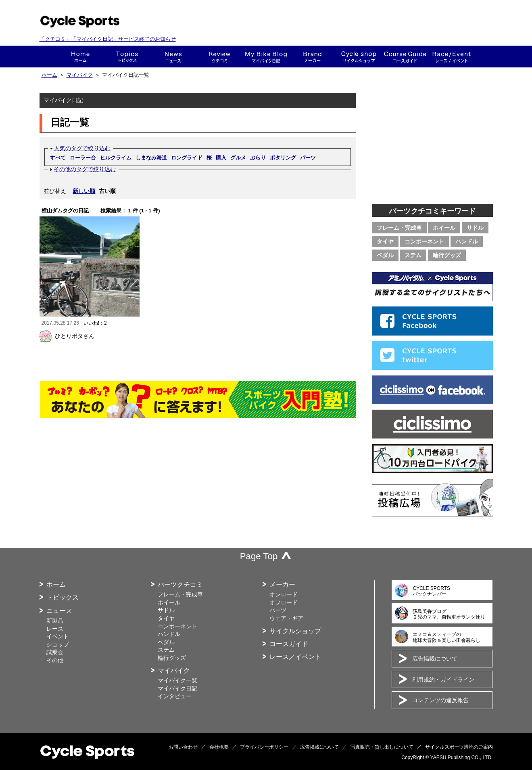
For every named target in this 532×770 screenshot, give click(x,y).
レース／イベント (295, 656)
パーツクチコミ (180, 584)
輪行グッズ (447, 255)
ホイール (444, 227)
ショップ (359, 56)
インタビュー (175, 696)
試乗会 (54, 652)
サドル (475, 227)
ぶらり (258, 158)
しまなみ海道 (151, 158)
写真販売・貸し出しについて (381, 747)
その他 (54, 660)
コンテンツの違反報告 (440, 700)
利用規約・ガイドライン (443, 679)
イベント (57, 636)
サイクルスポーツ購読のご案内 (459, 747)
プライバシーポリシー (264, 747)
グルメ (238, 158)
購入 (221, 158)
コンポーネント (424, 241)
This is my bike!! (266, 56)
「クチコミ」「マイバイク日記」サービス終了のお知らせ (108, 39)
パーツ (308, 158)
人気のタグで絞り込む (82, 148)
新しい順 (84, 191)
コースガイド (405, 56)
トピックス (127, 56)
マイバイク (80, 75)
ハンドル (466, 241)
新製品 (54, 620)
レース (54, 628)
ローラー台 (83, 158)
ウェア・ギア (286, 618)
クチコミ (219, 56)
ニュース (173, 56)
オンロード (283, 594)
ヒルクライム (115, 158)
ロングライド (186, 158)
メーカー (312, 56)
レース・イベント (451, 56)
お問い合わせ (183, 747)
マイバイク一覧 (177, 680)
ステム (413, 255)
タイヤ (385, 241)
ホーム (80, 56)
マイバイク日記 (177, 688)
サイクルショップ (295, 630)
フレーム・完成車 (399, 227)
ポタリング (283, 158)
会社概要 (219, 747)
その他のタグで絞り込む (85, 169)
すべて (58, 158)
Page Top (259, 556)
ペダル (385, 255)
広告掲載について (434, 658)
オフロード (283, 602)
